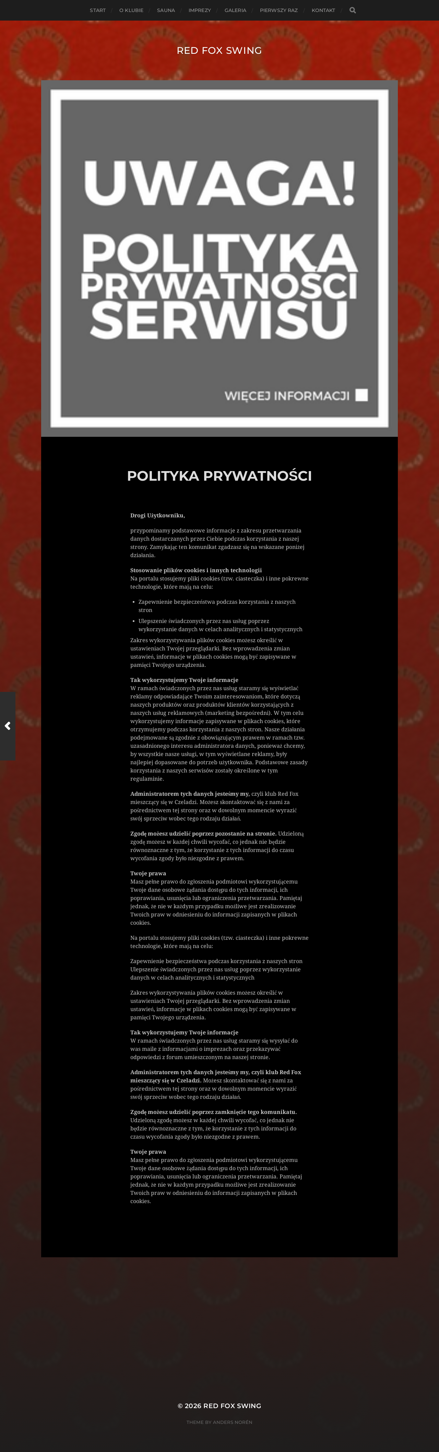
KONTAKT (323, 10)
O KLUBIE (131, 10)
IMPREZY (200, 10)
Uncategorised (155, 1223)
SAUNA (166, 10)
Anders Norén (232, 1422)
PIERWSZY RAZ (279, 10)
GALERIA (235, 10)
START (98, 10)
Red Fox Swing (219, 50)
